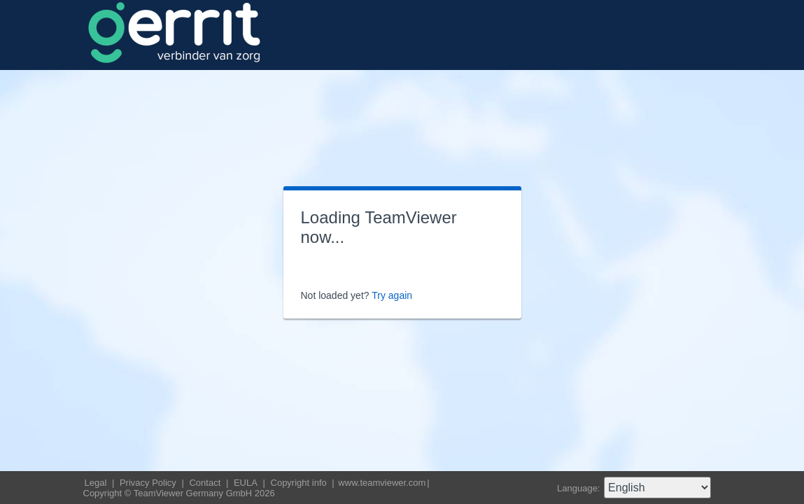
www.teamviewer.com (381, 482)
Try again (392, 295)
